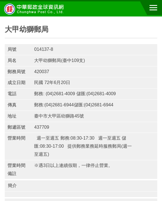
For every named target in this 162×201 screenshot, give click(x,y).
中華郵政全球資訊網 (35, 9)
